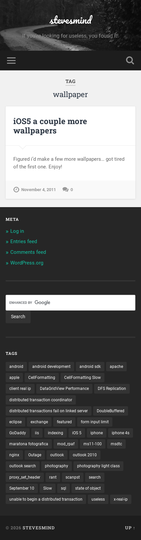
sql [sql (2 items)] (63, 488)
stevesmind (70, 20)
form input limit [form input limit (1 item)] (95, 422)
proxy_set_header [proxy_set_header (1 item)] (24, 477)
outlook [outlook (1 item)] (57, 455)
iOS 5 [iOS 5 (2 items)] (76, 433)
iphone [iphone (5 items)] (96, 433)
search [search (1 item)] (95, 477)
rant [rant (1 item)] (53, 477)
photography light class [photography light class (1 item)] (98, 466)
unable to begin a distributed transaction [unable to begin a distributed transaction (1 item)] (45, 499)
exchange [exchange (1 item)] (39, 422)
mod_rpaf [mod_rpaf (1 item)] (65, 444)
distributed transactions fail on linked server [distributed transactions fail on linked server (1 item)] (48, 411)
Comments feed (28, 252)
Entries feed (23, 241)
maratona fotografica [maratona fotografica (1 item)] (28, 444)
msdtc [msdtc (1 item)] (116, 444)
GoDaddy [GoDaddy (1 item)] (17, 433)
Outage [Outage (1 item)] (34, 455)
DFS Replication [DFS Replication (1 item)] (112, 388)
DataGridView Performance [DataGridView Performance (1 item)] (64, 388)
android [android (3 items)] (16, 366)
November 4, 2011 (38, 189)
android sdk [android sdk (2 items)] (90, 366)
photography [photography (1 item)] (56, 466)
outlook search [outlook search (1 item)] (22, 466)
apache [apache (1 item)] (116, 366)
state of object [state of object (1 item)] (88, 488)
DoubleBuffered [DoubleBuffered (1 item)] (110, 411)
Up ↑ (130, 527)
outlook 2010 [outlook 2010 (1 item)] (85, 455)
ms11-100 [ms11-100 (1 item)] (92, 444)
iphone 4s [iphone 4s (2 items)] (120, 433)
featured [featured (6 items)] (64, 422)
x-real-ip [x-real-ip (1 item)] (121, 499)
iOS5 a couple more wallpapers (50, 126)
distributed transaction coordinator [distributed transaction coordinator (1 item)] (40, 400)
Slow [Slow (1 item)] (47, 488)
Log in (17, 231)
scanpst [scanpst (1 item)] (73, 477)
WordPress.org (26, 263)
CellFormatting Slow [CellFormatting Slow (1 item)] (82, 377)
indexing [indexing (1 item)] (55, 433)
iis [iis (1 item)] (37, 433)
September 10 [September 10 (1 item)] (21, 488)
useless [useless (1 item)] (98, 499)
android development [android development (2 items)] (51, 366)
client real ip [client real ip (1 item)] (20, 388)
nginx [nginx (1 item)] (14, 455)
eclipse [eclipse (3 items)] (15, 422)
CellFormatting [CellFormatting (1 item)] (41, 377)
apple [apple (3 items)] (14, 377)
